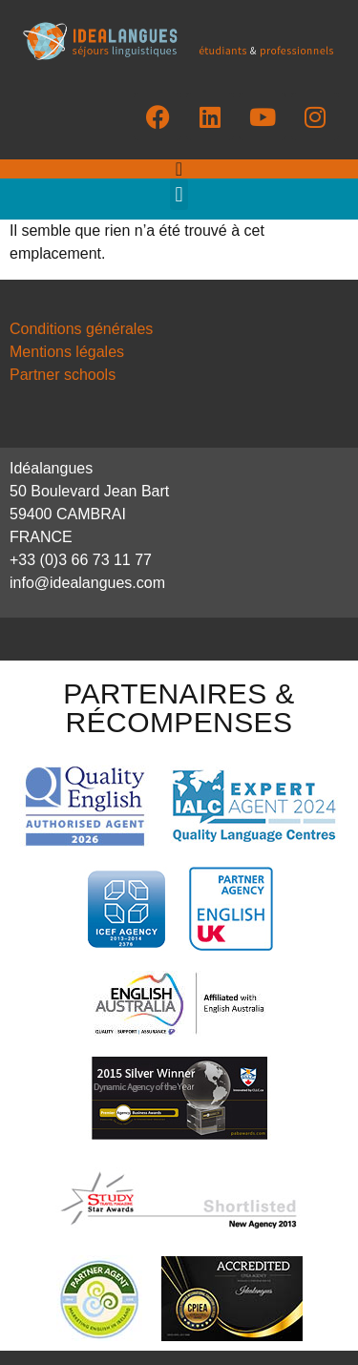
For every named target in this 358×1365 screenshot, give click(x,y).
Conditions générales (81, 329)
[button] (179, 194)
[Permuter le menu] (179, 168)
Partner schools (63, 375)
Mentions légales (67, 352)
